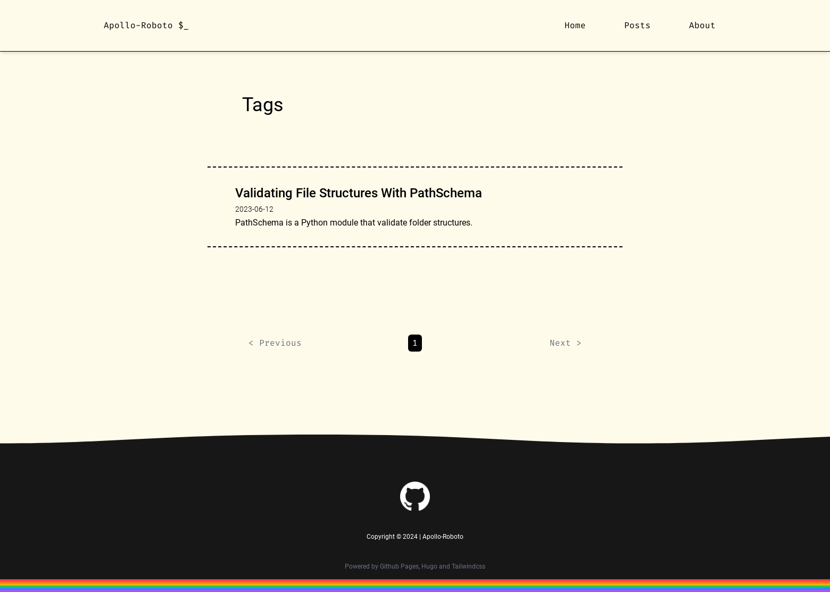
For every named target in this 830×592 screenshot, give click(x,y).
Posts (637, 25)
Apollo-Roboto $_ (146, 25)
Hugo (429, 566)
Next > (566, 342)
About (702, 25)
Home (575, 25)
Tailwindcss (468, 566)
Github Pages (399, 566)
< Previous (275, 342)
